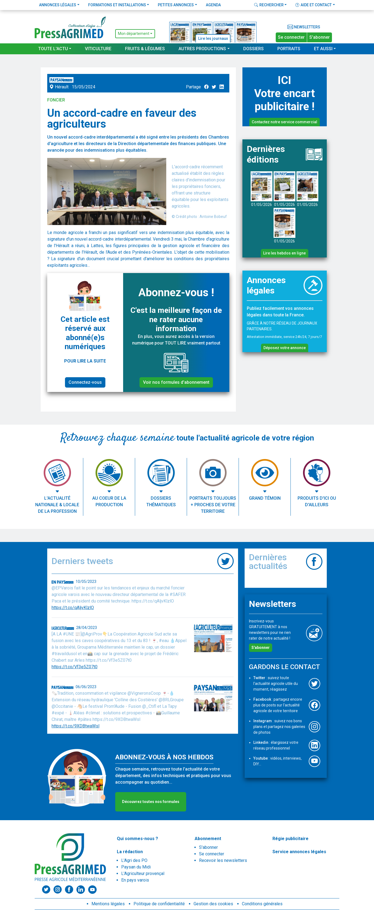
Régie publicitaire (290, 838)
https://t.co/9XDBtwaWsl (75, 726)
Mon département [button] (133, 33)
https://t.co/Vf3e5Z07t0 (74, 666)
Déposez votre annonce (284, 348)
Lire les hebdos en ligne (284, 253)
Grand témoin (265, 498)
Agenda (213, 5)
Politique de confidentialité (159, 903)
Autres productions (202, 48)
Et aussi (323, 48)
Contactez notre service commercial (284, 122)
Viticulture (98, 48)
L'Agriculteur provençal (142, 873)
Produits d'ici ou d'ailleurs (317, 501)
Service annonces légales (299, 851)
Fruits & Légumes (145, 48)
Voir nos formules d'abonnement (176, 382)
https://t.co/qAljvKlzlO (73, 607)
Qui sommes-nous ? (137, 838)
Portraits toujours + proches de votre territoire (212, 505)
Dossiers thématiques (161, 501)
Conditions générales (262, 903)
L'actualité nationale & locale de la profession (57, 505)
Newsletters (303, 27)
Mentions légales (108, 903)
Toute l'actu (53, 48)
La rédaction (130, 851)
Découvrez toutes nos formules (150, 801)
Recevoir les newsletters (223, 860)
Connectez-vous (85, 382)
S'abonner (319, 37)
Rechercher (269, 5)
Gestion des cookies (213, 903)
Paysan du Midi (136, 867)
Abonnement (208, 838)
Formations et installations (117, 5)
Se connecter (291, 37)
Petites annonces (176, 5)
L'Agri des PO (134, 860)
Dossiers (253, 48)
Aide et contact (313, 5)
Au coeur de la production (109, 501)
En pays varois (135, 880)
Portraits (288, 48)
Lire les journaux (213, 38)
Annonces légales (57, 5)
